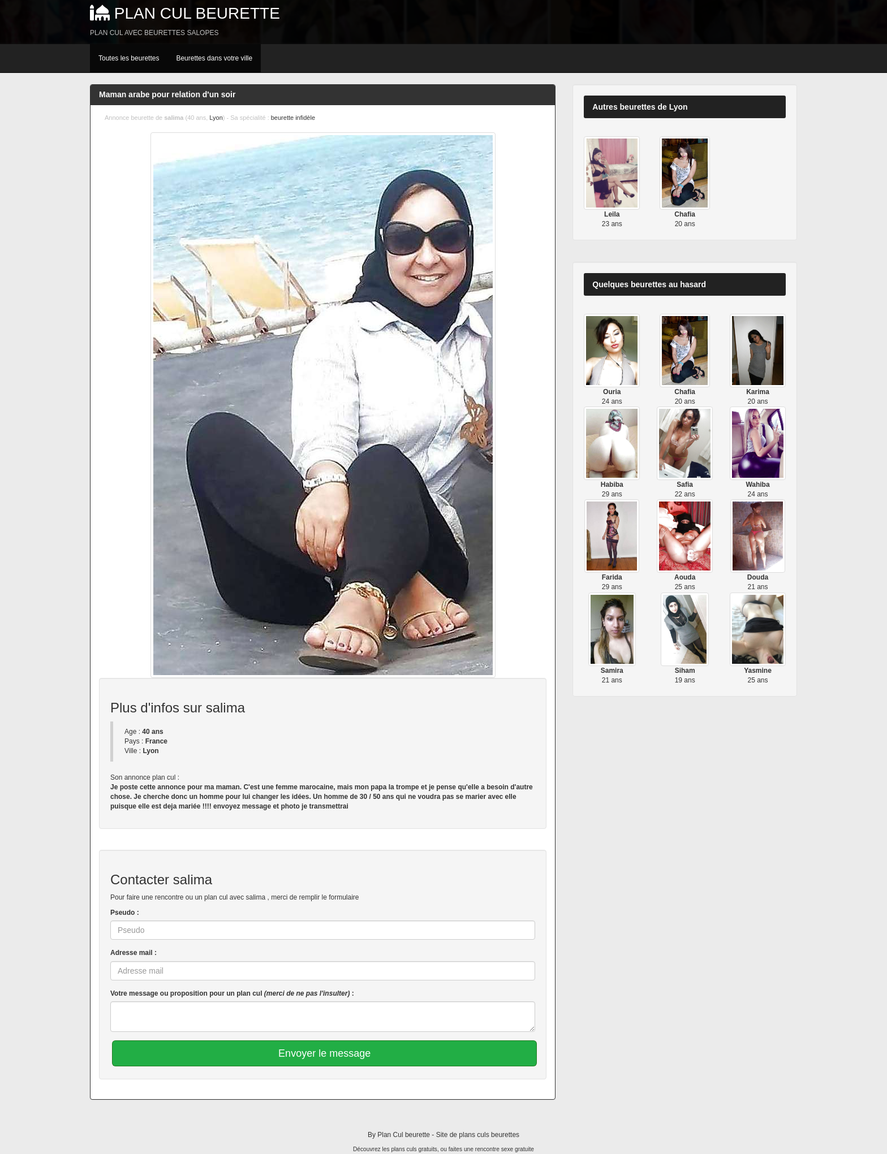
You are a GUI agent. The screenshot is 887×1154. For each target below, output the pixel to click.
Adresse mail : (133, 953)
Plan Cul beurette (197, 13)
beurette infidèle (293, 117)
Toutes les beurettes (128, 58)
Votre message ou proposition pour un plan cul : (232, 993)
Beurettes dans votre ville (214, 58)
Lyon (215, 117)
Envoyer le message (324, 1053)
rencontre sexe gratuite (504, 1149)
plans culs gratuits (414, 1149)
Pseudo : (124, 913)
